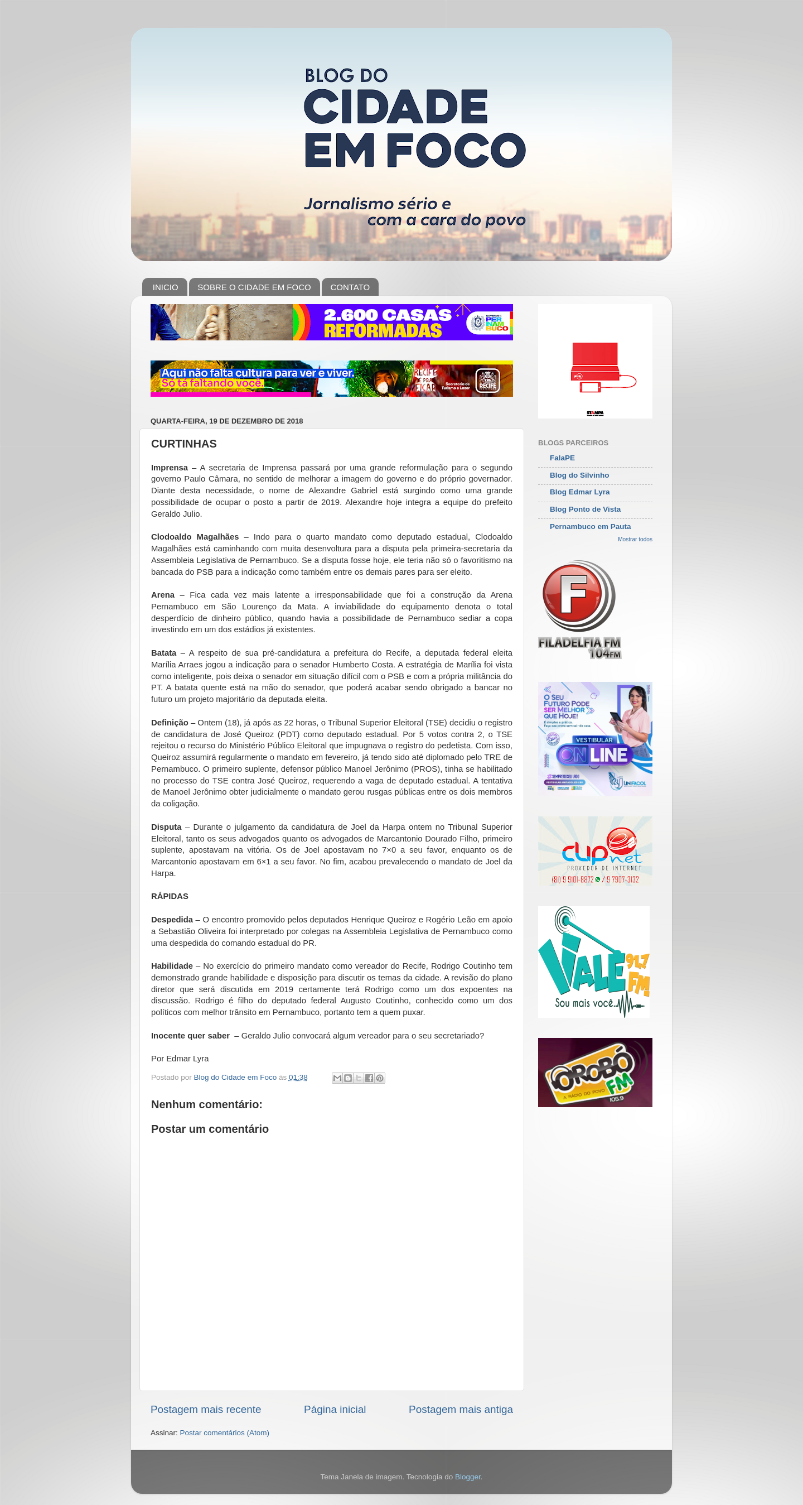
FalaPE (562, 458)
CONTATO (350, 287)
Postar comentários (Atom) (225, 1433)
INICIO (165, 287)
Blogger (468, 1477)
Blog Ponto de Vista (585, 509)
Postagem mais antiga (461, 1409)
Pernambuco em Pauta (590, 526)
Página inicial (335, 1409)
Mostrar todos (635, 539)
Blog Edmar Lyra (580, 492)
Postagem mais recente (206, 1409)
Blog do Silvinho (579, 475)
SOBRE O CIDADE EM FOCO (254, 287)
